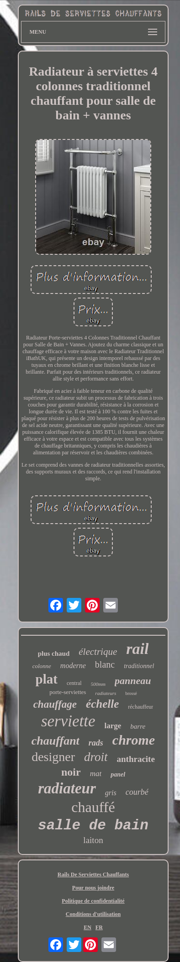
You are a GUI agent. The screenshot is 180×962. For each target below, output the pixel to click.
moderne (73, 665)
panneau (133, 680)
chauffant (55, 740)
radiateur (67, 788)
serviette (68, 721)
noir (71, 772)
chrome (133, 739)
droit (96, 757)
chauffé (93, 807)
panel (118, 774)
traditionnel (139, 666)
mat (96, 773)
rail (137, 648)
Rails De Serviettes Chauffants (93, 874)
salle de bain (93, 825)
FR (99, 927)
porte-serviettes (67, 692)
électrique (98, 651)
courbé (137, 792)
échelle (102, 704)
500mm (98, 684)
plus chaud (54, 653)
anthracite (136, 759)
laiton (93, 840)
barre (137, 726)
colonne (41, 666)
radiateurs (105, 693)
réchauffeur (140, 707)
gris (110, 793)
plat (47, 679)
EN (87, 927)
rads (96, 742)
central (74, 683)
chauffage (55, 704)
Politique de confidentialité (93, 901)
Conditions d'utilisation (93, 914)
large (112, 725)
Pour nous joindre (93, 888)
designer (53, 757)
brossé (131, 693)
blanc (105, 664)
